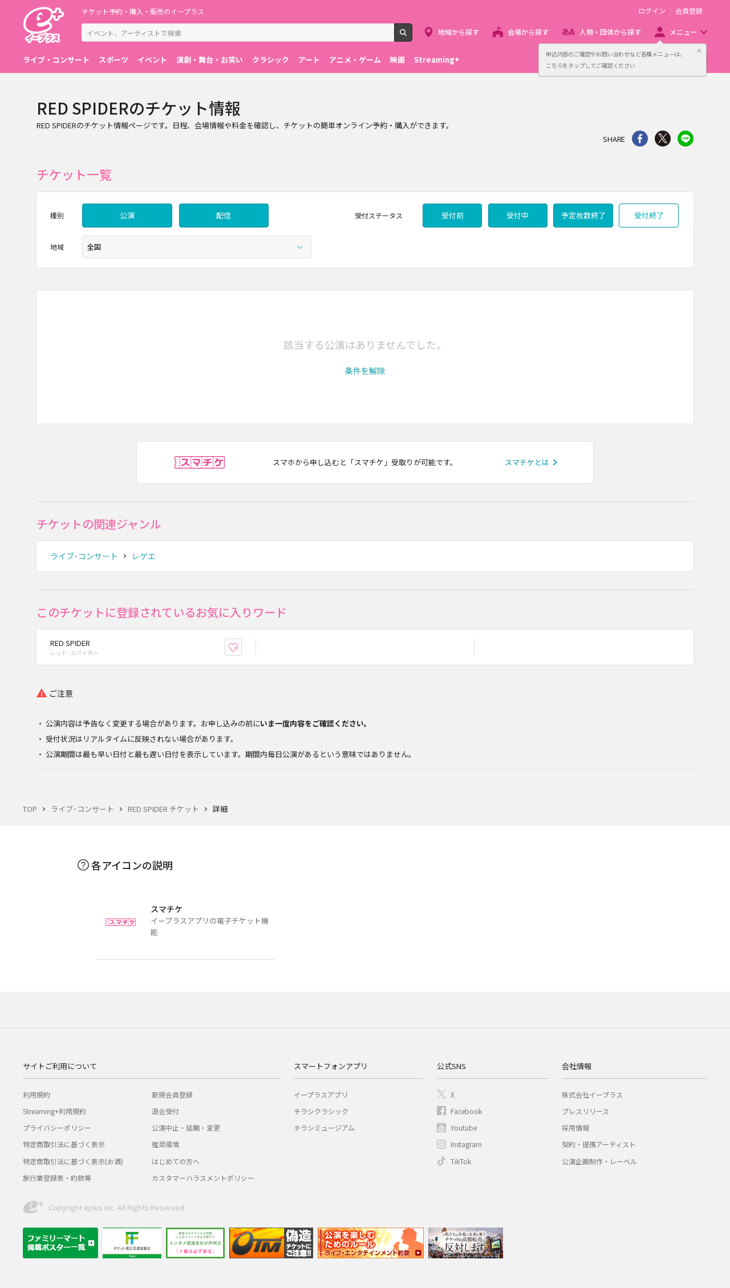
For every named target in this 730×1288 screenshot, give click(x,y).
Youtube (464, 1127)
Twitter (663, 139)
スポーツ (113, 59)
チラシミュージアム (324, 1127)
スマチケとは (527, 462)
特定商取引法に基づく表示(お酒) (73, 1161)
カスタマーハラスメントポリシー (203, 1178)
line (686, 139)
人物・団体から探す (610, 31)
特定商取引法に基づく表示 (64, 1144)
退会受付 (165, 1111)
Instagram (466, 1144)
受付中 (517, 215)
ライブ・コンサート (56, 59)
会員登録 (689, 11)
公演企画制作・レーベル (599, 1161)
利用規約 (36, 1094)
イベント (152, 59)
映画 (397, 59)
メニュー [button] (683, 31)
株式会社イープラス (592, 1094)
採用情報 (575, 1127)
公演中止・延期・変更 (186, 1127)
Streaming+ (437, 59)
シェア (640, 139)
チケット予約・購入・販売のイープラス (143, 11)
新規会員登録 (172, 1094)
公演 (127, 215)
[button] (365, 370)
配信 (223, 215)
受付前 (452, 215)
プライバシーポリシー (57, 1127)
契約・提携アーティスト (599, 1144)
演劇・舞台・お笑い (209, 59)
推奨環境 (165, 1144)
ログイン (652, 11)
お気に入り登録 (241, 646)
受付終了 (649, 215)
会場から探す (528, 31)
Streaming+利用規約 (54, 1111)
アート (309, 59)
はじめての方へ (176, 1161)
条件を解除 (365, 370)
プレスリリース (585, 1111)
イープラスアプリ (321, 1094)
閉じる (699, 50)
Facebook (466, 1111)
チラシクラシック (321, 1111)
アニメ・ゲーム (355, 59)
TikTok (461, 1161)
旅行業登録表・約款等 (57, 1178)
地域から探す (458, 31)
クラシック (270, 59)
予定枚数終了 (583, 215)
